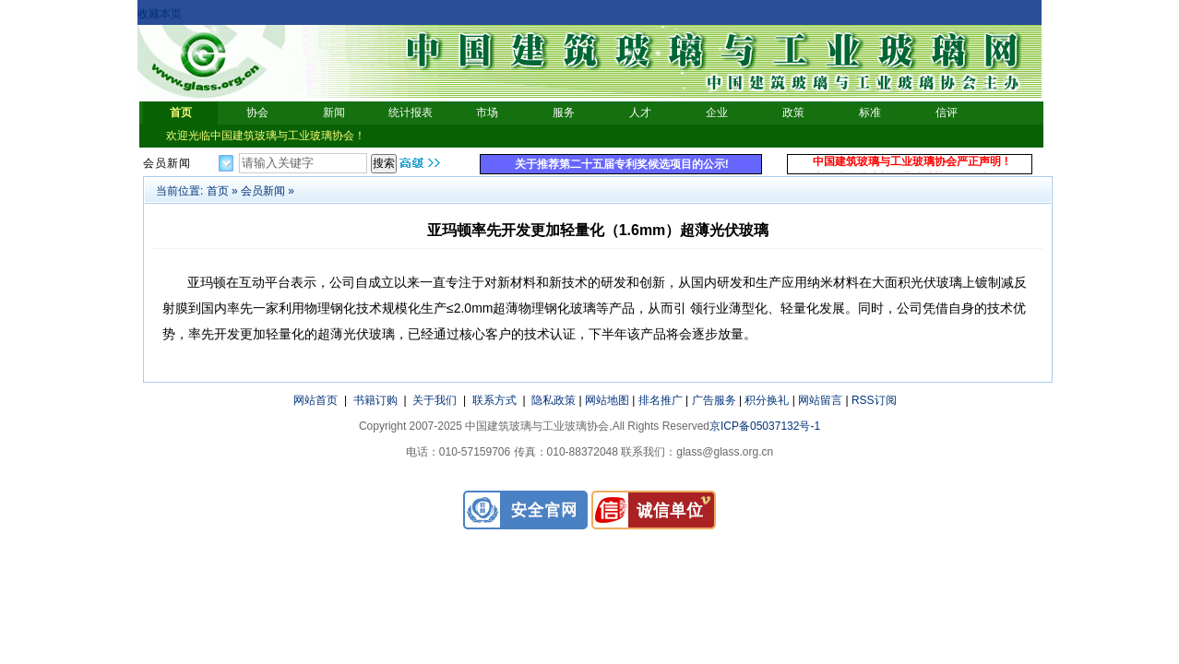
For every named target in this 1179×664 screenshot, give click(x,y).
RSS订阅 (874, 400)
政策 (793, 112)
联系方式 (494, 400)
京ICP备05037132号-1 (764, 426)
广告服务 (714, 400)
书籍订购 (375, 400)
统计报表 (410, 112)
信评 (946, 112)
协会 (257, 112)
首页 (181, 112)
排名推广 (660, 400)
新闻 (334, 112)
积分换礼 (766, 400)
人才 (640, 112)
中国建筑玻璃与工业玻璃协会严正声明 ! (910, 164)
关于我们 (434, 400)
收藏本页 (159, 13)
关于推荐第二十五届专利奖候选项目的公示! (622, 164)
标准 (870, 112)
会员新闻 (263, 190)
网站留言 (820, 400)
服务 (564, 112)
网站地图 (607, 400)
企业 (717, 112)
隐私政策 (553, 400)
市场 (487, 112)
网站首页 (315, 400)
